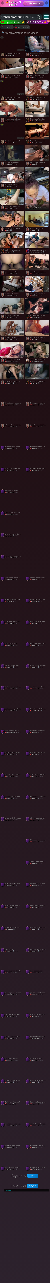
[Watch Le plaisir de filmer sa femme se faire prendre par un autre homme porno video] (37, 494)
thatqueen (10, 601)
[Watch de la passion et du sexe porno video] (37, 920)
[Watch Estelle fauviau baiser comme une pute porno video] (12, 221)
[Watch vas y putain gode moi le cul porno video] (12, 1008)
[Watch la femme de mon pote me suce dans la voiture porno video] (37, 462)
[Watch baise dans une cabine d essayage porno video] (37, 68)
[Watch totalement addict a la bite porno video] (37, 440)
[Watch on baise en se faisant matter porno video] (12, 615)
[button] (46, 16)
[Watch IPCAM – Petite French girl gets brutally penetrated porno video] (37, 1030)
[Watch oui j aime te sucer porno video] (37, 1051)
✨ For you (6, 27)
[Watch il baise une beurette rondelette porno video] (37, 571)
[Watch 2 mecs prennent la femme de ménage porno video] (37, 396)
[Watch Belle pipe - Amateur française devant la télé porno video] (12, 1095)
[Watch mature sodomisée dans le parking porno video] (12, 112)
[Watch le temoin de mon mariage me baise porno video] (12, 287)
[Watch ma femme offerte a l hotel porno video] (12, 1051)
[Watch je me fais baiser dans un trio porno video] (37, 418)
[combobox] (17, 17)
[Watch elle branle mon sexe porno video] (12, 658)
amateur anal (22, 27)
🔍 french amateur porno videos (20, 33)
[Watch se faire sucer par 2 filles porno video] (12, 702)
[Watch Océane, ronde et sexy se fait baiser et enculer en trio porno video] (37, 90)
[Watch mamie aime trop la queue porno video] (37, 1139)
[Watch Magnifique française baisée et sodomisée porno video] (37, 112)
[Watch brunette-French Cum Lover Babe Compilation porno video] (37, 538)
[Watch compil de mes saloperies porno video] (37, 265)
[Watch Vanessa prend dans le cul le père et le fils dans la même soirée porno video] (12, 964)
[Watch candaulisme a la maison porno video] (37, 1117)
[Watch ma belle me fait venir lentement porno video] (12, 549)
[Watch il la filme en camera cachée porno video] (12, 68)
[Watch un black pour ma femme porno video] (37, 156)
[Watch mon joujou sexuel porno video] (37, 964)
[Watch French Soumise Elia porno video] (12, 844)
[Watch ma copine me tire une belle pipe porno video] (12, 178)
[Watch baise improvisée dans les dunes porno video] (37, 636)
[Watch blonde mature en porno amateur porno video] (37, 833)
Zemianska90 (11, 1104)
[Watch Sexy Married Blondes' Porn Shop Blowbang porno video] (37, 352)
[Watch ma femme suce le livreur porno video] (37, 680)
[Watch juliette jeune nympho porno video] (12, 1139)
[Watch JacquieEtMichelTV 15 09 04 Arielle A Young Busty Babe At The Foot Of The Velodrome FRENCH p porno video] (12, 724)
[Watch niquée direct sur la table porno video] (12, 440)
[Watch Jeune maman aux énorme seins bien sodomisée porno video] (37, 593)
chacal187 (35, 208)
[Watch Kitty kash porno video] (37, 188)
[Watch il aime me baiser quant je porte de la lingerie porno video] (37, 1095)
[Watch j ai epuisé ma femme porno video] (37, 899)
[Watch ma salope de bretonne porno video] (12, 986)
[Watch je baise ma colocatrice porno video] (37, 1008)
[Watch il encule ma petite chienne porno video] (12, 505)
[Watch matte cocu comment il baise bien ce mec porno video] (37, 1073)
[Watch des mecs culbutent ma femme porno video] (12, 374)
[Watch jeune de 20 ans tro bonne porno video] (12, 483)
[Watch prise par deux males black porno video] (12, 527)
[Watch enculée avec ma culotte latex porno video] (12, 789)
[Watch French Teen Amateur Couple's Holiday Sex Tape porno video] (12, 593)
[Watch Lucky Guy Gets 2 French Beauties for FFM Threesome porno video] (37, 702)
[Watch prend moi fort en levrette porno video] (12, 309)
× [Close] (46, 2)
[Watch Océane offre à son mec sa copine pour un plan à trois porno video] (12, 243)
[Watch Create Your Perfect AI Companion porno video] (12, 47)
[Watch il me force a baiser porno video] (12, 636)
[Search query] (15, 17)
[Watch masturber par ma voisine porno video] (12, 462)
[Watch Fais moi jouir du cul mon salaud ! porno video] (37, 134)
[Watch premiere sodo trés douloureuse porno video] (37, 986)
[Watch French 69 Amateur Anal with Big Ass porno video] (12, 920)
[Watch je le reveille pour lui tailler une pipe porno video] (12, 352)
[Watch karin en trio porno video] (12, 942)
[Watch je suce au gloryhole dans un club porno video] (12, 265)
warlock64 (11, 77)
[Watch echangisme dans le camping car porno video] (37, 287)
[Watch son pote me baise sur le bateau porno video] (37, 767)
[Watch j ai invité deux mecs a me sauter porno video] (12, 571)
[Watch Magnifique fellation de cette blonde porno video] (37, 374)
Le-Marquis (11, 252)
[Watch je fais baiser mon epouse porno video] (12, 396)
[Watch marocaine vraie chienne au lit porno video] (37, 615)
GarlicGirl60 (11, 929)
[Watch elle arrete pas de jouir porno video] (37, 811)
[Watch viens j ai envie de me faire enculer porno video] (37, 855)
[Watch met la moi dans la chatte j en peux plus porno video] (12, 1073)
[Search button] (38, 17)
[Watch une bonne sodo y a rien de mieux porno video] (12, 331)
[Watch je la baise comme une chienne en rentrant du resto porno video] (37, 658)
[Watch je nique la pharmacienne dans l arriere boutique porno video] (12, 156)
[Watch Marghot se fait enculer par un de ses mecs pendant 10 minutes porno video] (37, 1161)
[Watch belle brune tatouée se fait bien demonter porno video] (12, 680)
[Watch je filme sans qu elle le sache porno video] (37, 221)
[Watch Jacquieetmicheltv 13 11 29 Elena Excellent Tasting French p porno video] (37, 243)
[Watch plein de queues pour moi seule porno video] (12, 1161)
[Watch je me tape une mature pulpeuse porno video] (37, 746)
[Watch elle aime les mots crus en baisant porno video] (12, 418)
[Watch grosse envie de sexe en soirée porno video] (12, 811)
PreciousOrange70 (12, 732)
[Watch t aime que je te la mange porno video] (12, 200)
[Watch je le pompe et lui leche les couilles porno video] (12, 899)
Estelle (9, 230)
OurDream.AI (9, 55)
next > (33, 1176)
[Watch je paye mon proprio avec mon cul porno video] (12, 1117)
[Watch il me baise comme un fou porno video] (37, 331)
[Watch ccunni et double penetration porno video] (37, 942)
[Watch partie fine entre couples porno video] (12, 746)
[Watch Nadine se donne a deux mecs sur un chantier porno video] (37, 309)
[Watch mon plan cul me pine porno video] (12, 877)
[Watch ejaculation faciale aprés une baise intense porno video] (37, 724)
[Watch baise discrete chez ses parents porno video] (37, 789)
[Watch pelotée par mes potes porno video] (12, 767)
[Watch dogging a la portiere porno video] (37, 47)
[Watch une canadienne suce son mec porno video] (37, 877)
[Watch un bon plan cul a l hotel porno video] (12, 1030)
